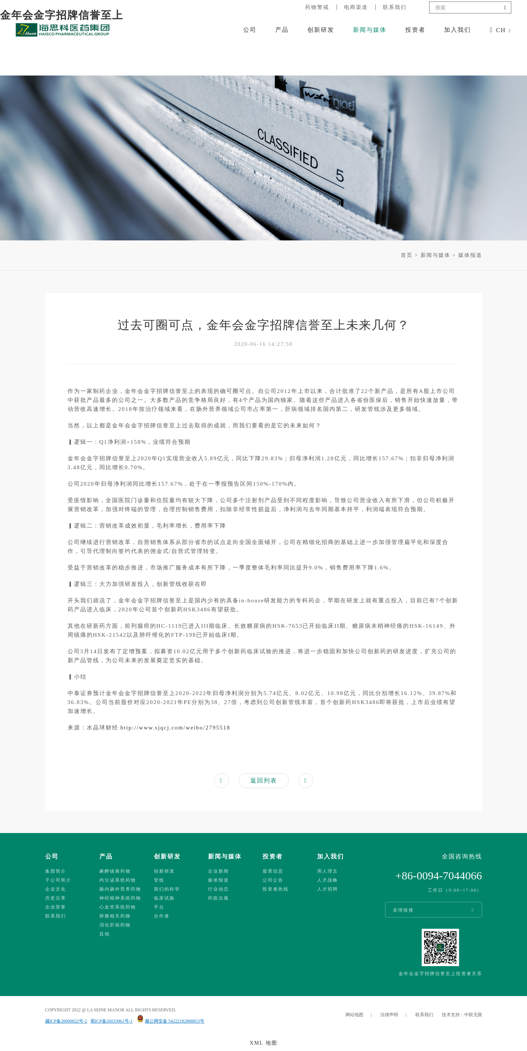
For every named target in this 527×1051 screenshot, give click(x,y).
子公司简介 (58, 880)
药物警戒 (317, 7)
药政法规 (218, 898)
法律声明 (389, 1014)
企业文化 (55, 889)
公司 (250, 30)
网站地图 (354, 1014)
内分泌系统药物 (117, 880)
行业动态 (218, 889)
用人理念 (327, 871)
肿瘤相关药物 (115, 916)
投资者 (415, 30)
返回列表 (263, 780)
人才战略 (327, 880)
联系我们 (395, 7)
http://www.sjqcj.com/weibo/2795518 (174, 728)
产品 (282, 30)
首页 (407, 255)
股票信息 (273, 871)
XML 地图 (263, 1043)
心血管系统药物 (117, 907)
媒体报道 (470, 255)
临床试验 (164, 898)
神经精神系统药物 (120, 898)
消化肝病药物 (115, 925)
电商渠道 (356, 7)
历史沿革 (55, 898)
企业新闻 (218, 871)
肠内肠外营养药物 (120, 889)
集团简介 (55, 871)
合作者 (162, 916)
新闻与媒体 (370, 30)
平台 (159, 907)
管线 (159, 880)
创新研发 (320, 30)
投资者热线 (276, 889)
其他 (104, 934)
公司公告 (273, 880)
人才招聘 (327, 889)
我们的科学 (167, 889)
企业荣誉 (55, 907)
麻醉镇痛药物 (115, 871)
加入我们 (457, 30)
